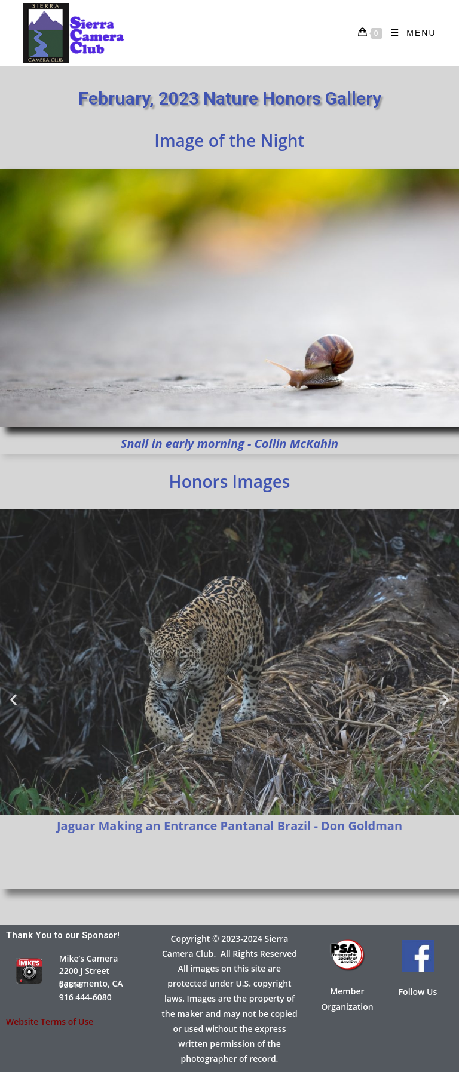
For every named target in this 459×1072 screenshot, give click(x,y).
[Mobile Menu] (409, 33)
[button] (13, 699)
